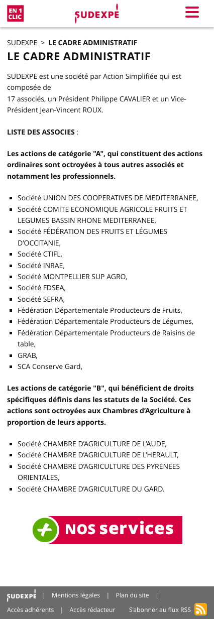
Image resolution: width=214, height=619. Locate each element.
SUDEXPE (22, 43)
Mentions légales (76, 595)
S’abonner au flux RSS (160, 609)
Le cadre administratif (92, 43)
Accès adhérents (30, 609)
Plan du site (132, 595)
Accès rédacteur (93, 609)
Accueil (21, 595)
